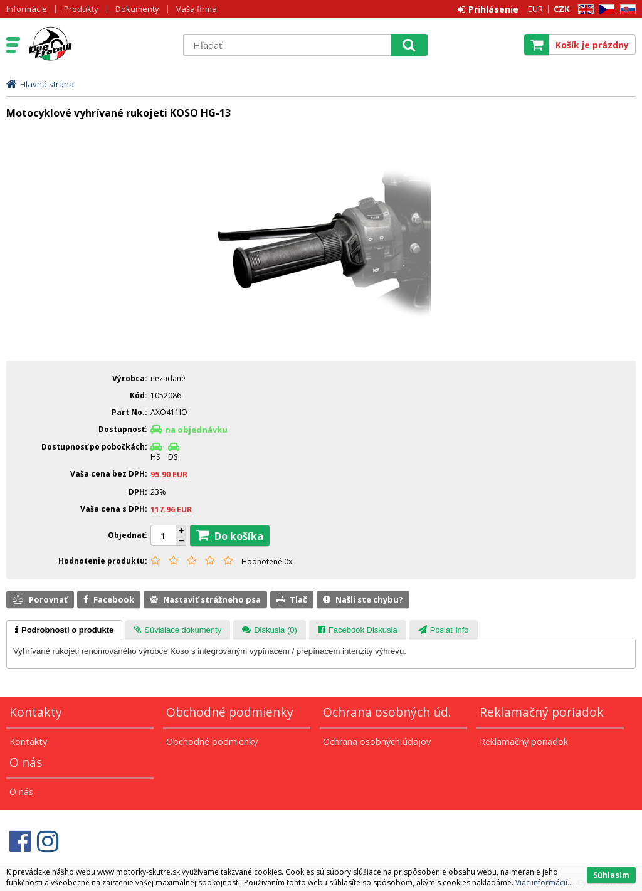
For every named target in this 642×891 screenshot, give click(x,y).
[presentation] (64, 630)
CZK (561, 8)
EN (584, 9)
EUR (535, 8)
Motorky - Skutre (98, 44)
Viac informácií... (544, 882)
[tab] (64, 630)
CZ (604, 9)
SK (626, 9)
